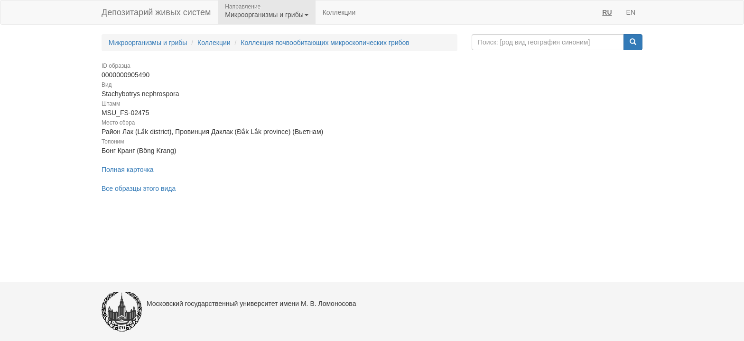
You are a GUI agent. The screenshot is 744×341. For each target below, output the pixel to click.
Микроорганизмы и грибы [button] (266, 14)
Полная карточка (128, 169)
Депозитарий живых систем (156, 12)
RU (607, 12)
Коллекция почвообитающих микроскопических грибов (325, 42)
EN (630, 12)
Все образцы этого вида (139, 188)
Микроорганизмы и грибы (148, 42)
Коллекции (339, 12)
